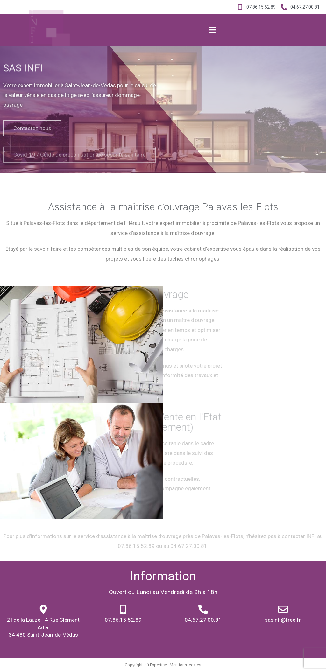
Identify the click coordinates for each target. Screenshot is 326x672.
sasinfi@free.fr (283, 620)
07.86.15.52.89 (123, 620)
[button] (212, 30)
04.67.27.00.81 (203, 620)
